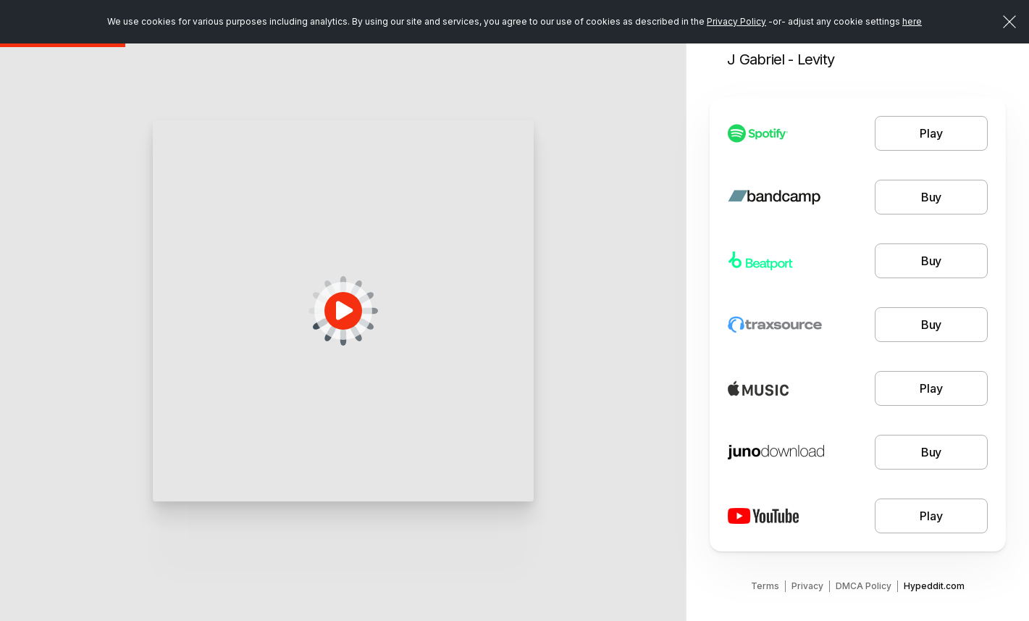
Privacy (807, 585)
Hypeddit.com (934, 585)
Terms (765, 585)
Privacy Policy (736, 21)
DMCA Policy (863, 585)
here (912, 21)
